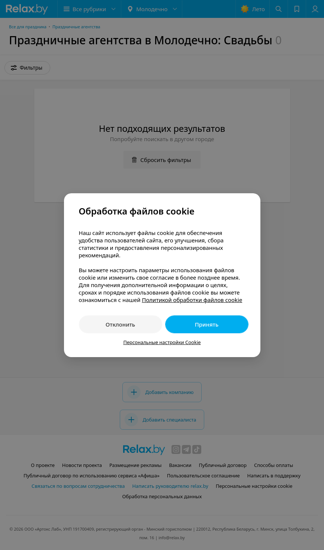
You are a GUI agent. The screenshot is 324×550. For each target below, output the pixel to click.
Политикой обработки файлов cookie (192, 299)
